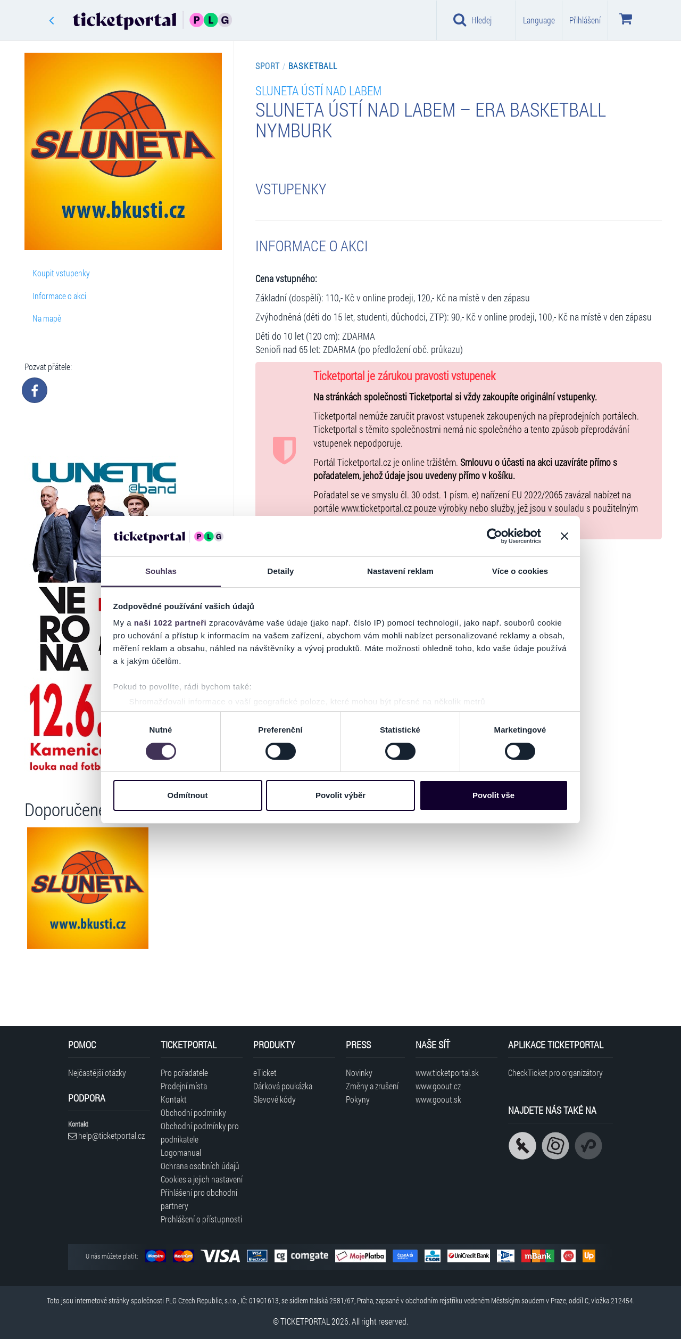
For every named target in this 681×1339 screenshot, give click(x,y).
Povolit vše (493, 795)
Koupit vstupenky (61, 272)
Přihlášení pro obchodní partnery (199, 1199)
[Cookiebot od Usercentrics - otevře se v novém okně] (494, 536)
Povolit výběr (340, 795)
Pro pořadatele (184, 1072)
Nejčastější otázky (97, 1072)
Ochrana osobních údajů (200, 1165)
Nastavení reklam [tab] (400, 571)
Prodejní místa (184, 1085)
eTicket (265, 1072)
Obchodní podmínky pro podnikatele (200, 1132)
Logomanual (181, 1152)
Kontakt (174, 1099)
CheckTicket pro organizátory (555, 1072)
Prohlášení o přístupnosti (201, 1219)
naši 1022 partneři (170, 622)
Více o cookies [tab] (520, 571)
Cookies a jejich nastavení (202, 1179)
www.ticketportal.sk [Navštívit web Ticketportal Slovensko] (447, 1072)
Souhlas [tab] (161, 571)
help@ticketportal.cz (106, 1135)
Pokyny (358, 1099)
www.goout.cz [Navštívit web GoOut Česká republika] (438, 1085)
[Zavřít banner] (564, 536)
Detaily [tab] (281, 571)
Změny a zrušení (372, 1085)
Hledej (472, 20)
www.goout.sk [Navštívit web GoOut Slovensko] (438, 1099)
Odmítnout (188, 795)
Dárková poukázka (282, 1085)
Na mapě (46, 318)
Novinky (359, 1072)
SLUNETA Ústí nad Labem (318, 90)
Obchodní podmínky (193, 1112)
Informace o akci (59, 295)
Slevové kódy (274, 1099)
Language (539, 20)
